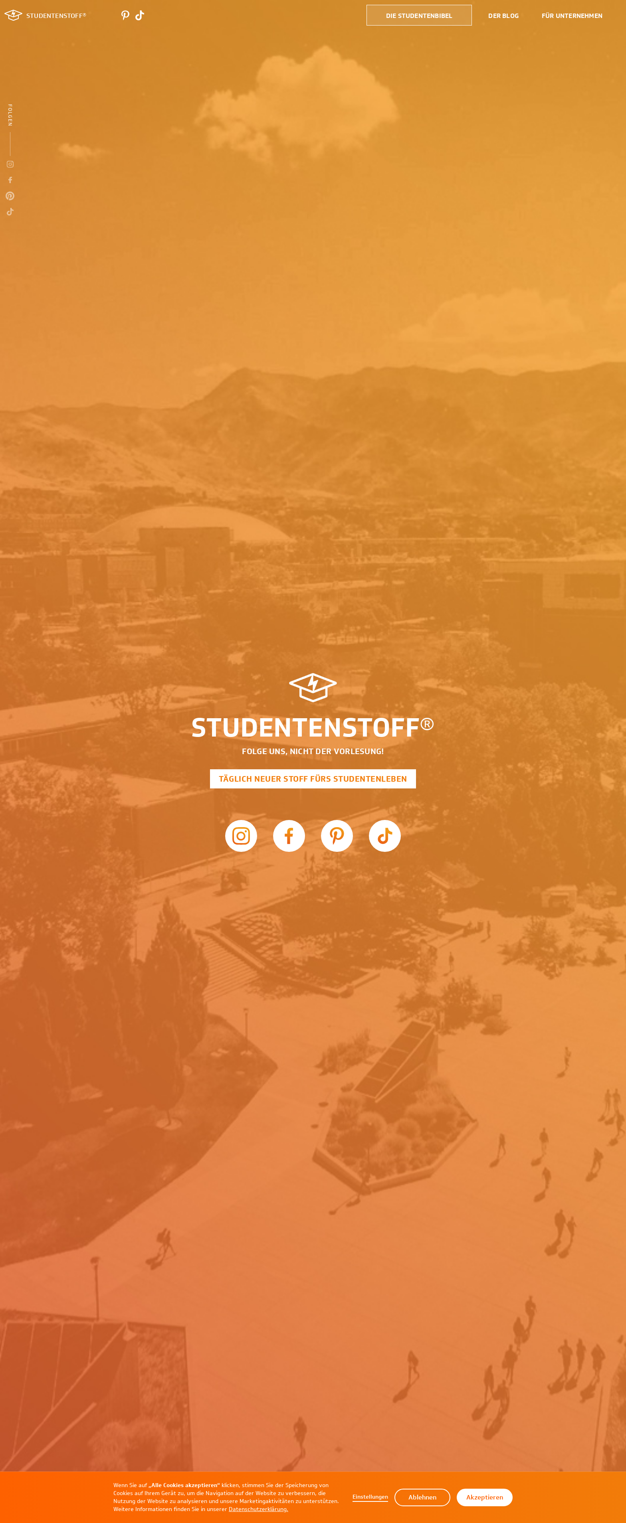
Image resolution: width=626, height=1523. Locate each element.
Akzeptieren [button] (484, 1497)
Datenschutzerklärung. (258, 1509)
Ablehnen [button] (422, 1497)
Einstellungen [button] (370, 1497)
